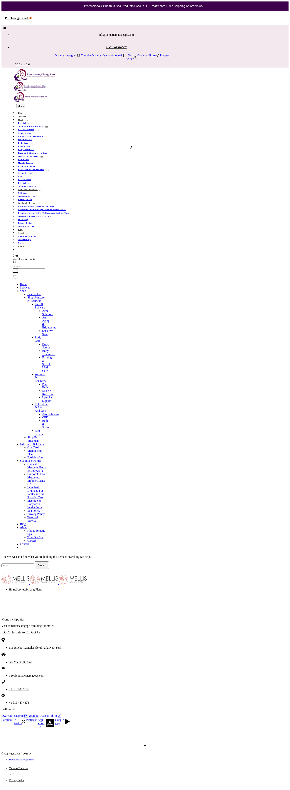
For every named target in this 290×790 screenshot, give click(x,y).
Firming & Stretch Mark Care (47, 364)
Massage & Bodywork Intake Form (35, 216)
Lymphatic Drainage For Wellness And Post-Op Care (35, 492)
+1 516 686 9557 (19, 689)
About (23, 527)
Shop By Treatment (33, 439)
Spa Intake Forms (30, 460)
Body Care (38, 339)
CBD (45, 417)
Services (25, 287)
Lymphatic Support (48, 399)
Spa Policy (33, 510)
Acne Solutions (47, 312)
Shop (23, 290)
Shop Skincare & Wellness (36, 299)
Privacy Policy (36, 514)
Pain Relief (45, 386)
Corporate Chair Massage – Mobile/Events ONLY (37, 479)
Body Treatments (48, 352)
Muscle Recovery (47, 392)
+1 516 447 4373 (19, 702)
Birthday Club (35, 457)
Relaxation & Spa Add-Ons (41, 407)
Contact (22, 246)
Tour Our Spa (35, 537)
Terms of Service (26, 226)
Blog (23, 524)
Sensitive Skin (47, 332)
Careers (31, 540)
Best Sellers (34, 294)
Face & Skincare (40, 306)
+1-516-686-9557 (116, 47)
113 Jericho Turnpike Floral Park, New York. (35, 647)
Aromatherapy (25, 173)
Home (23, 284)
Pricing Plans (34, 589)
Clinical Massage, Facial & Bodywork (36, 467)
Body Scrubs (46, 346)
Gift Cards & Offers (32, 444)
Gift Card (33, 447)
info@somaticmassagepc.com (116, 34)
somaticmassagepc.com (21, 759)
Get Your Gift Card (20, 662)
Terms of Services (18, 768)
